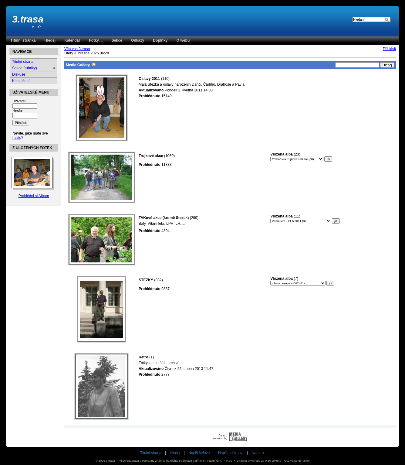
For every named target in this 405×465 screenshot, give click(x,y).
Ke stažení (20, 81)
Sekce (117, 40)
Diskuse (18, 74)
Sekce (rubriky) (24, 68)
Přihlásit (389, 49)
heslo (16, 137)
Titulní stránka (23, 40)
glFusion (304, 460)
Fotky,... (96, 40)
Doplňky (160, 40)
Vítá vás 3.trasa (77, 49)
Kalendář (72, 40)
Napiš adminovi (230, 453)
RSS (229, 460)
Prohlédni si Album (34, 196)
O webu (183, 40)
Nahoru (258, 453)
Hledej (50, 40)
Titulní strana (22, 62)
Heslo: (17, 111)
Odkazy (137, 40)
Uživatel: (19, 101)
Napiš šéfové (199, 453)
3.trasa (27, 19)
